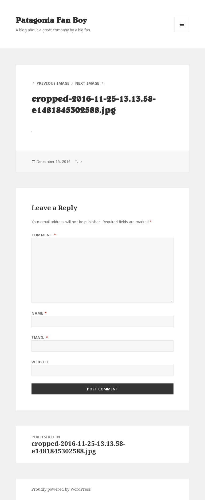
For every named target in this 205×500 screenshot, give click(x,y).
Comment (43, 234)
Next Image (87, 83)
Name (39, 313)
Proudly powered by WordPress (61, 489)
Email (39, 337)
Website (40, 361)
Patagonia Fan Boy (51, 20)
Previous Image (53, 83)
